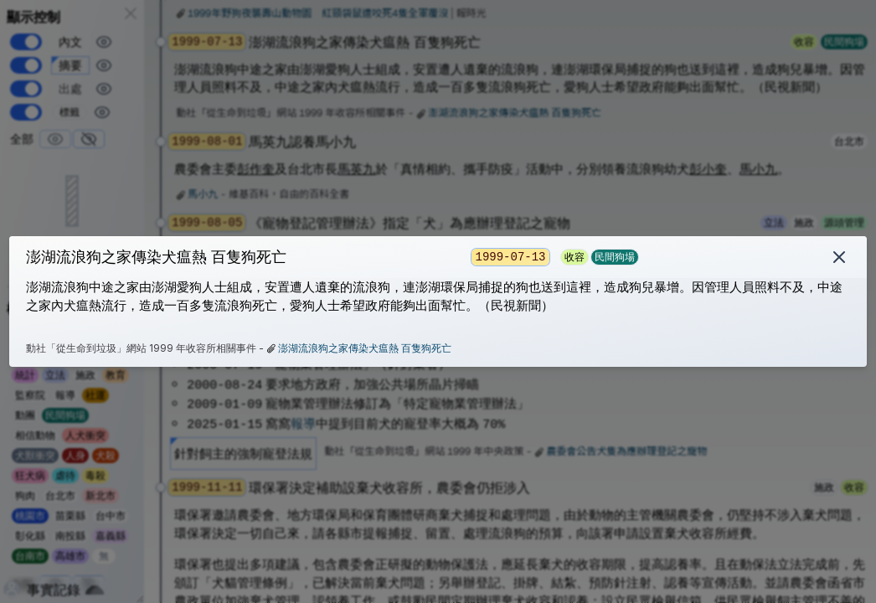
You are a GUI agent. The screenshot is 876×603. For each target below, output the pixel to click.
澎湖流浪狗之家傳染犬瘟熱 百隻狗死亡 (364, 348)
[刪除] (839, 257)
